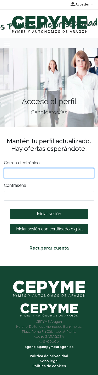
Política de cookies (49, 366)
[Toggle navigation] (7, 43)
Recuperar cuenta (49, 248)
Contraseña (15, 185)
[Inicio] (49, 21)
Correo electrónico (22, 162)
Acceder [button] (80, 4)
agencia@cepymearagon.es (49, 347)
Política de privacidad (49, 356)
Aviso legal (49, 361)
